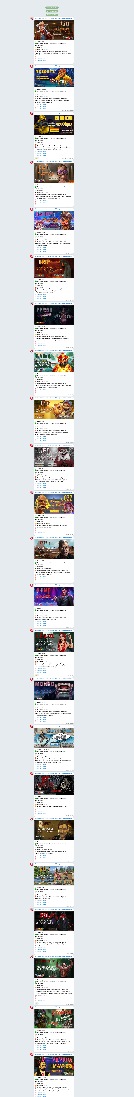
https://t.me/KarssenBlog (52, 489)
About (82, 39)
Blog (87, 39)
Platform (96, 39)
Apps (91, 39)
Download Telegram (90, 35)
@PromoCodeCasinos (91, 12)
